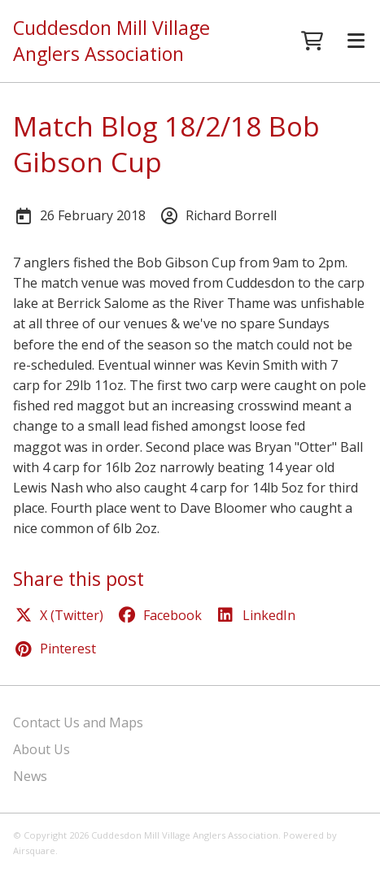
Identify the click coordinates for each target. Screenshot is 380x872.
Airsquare (34, 850)
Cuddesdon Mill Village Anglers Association (111, 41)
